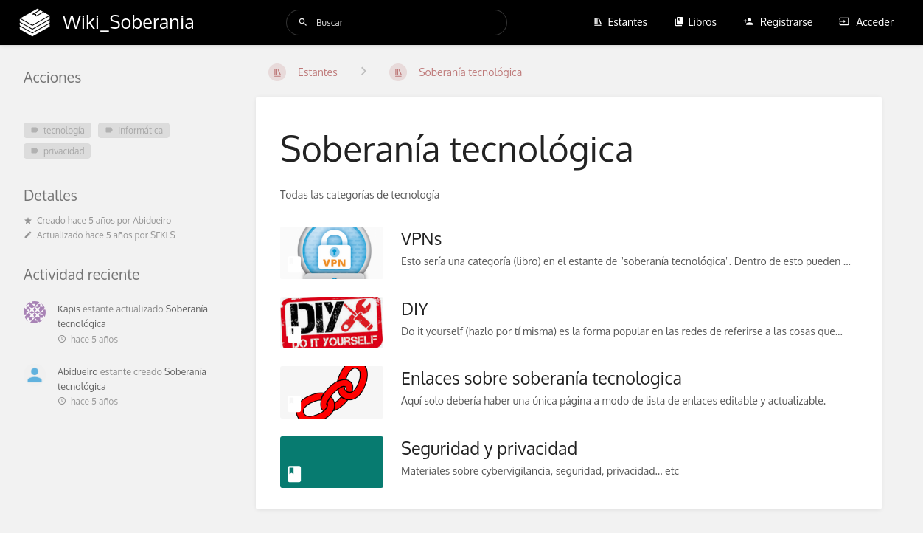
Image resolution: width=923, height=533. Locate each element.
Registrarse (778, 22)
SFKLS (162, 235)
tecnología (57, 130)
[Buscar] (303, 22)
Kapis (69, 308)
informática (134, 130)
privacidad (57, 151)
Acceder (866, 22)
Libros (695, 22)
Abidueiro (152, 220)
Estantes (620, 22)
